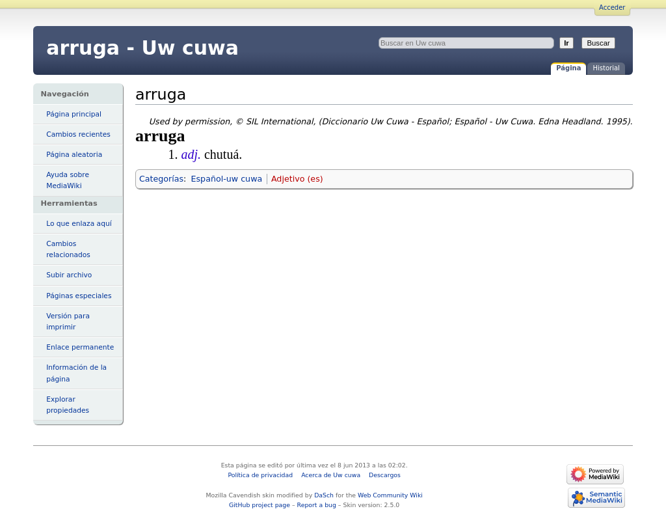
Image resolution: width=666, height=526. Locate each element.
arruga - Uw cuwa (142, 47)
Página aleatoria (74, 154)
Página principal (73, 114)
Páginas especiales (78, 296)
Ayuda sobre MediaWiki (67, 180)
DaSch (324, 495)
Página (568, 68)
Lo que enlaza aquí (78, 223)
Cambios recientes (78, 134)
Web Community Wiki (390, 495)
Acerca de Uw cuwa (330, 474)
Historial (606, 68)
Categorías (161, 179)
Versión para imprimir (68, 321)
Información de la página (76, 373)
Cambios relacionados (68, 249)
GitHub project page (259, 504)
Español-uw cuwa (227, 179)
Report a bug (316, 504)
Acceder (612, 7)
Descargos (385, 474)
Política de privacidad (260, 474)
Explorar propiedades (67, 405)
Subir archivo (69, 275)
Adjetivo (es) (297, 179)
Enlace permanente (80, 347)
